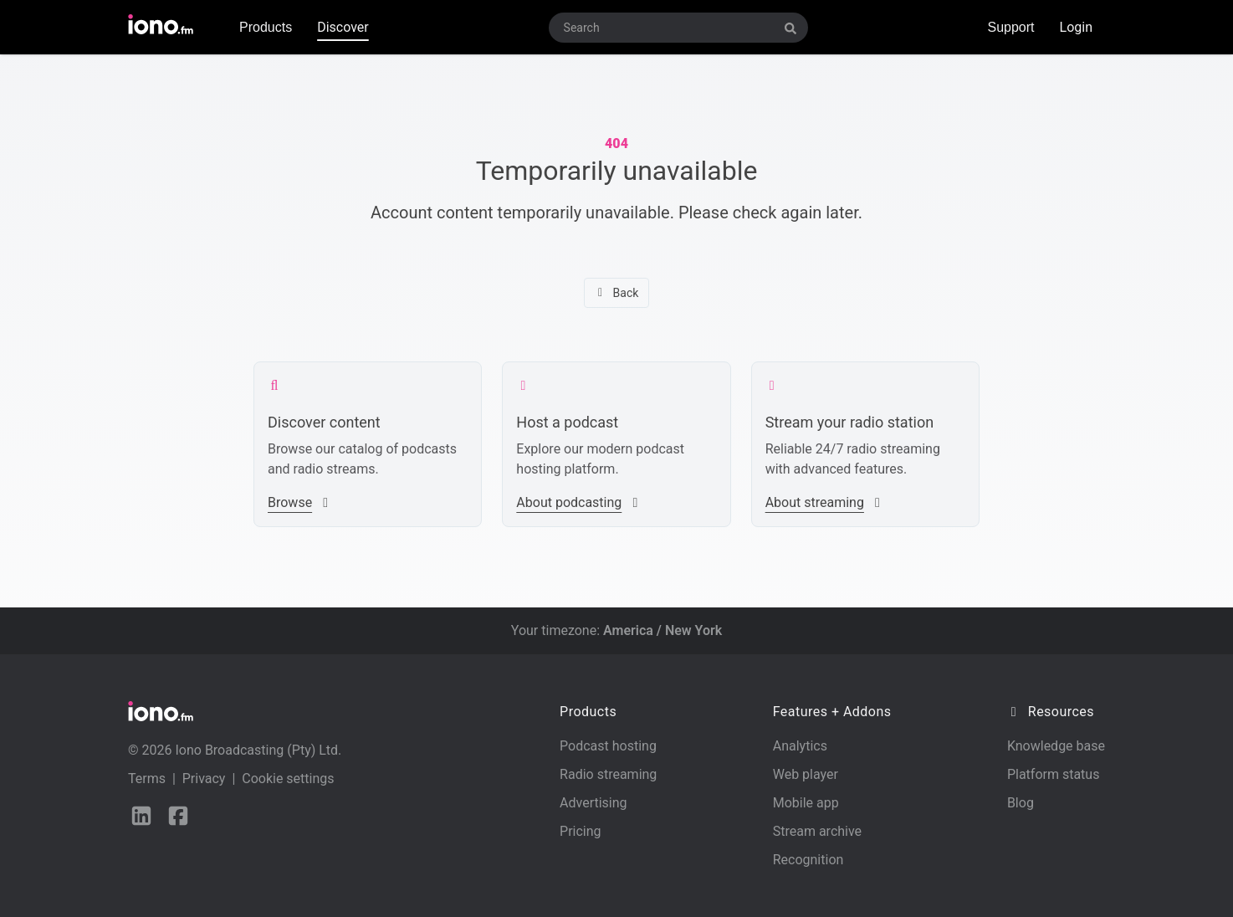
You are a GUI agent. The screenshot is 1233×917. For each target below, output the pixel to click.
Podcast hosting (608, 746)
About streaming (824, 502)
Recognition (808, 860)
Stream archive (817, 831)
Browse (300, 502)
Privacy (204, 778)
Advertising (593, 803)
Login (1076, 27)
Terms (147, 778)
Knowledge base (1056, 746)
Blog (1020, 803)
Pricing (580, 831)
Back (617, 293)
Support (1010, 27)
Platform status (1053, 774)
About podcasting (579, 502)
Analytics (800, 746)
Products (265, 27)
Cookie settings (288, 778)
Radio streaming (608, 774)
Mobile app (806, 803)
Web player (805, 774)
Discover (343, 27)
